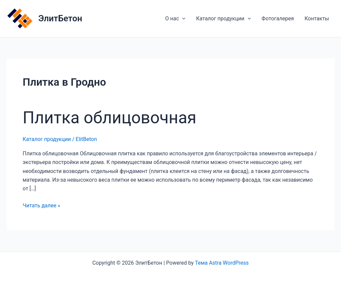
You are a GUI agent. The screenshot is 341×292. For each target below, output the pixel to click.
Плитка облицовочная (109, 117)
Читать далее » (41, 205)
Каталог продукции (223, 18)
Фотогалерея (277, 18)
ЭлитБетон (60, 18)
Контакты (317, 18)
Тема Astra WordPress (222, 263)
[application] (182, 18)
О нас (175, 18)
